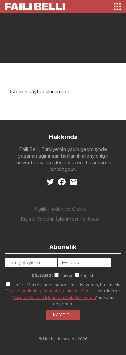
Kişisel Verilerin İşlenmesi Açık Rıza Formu (54, 297)
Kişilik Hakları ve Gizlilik (60, 209)
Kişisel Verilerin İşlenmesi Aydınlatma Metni (50, 290)
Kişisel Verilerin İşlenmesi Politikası (59, 219)
